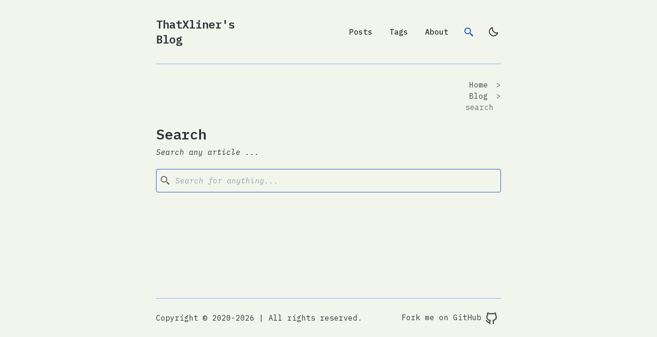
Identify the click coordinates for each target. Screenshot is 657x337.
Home (478, 84)
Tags (398, 32)
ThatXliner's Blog (195, 32)
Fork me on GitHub (450, 318)
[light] (493, 31)
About (436, 32)
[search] (469, 32)
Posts (361, 32)
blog (478, 96)
